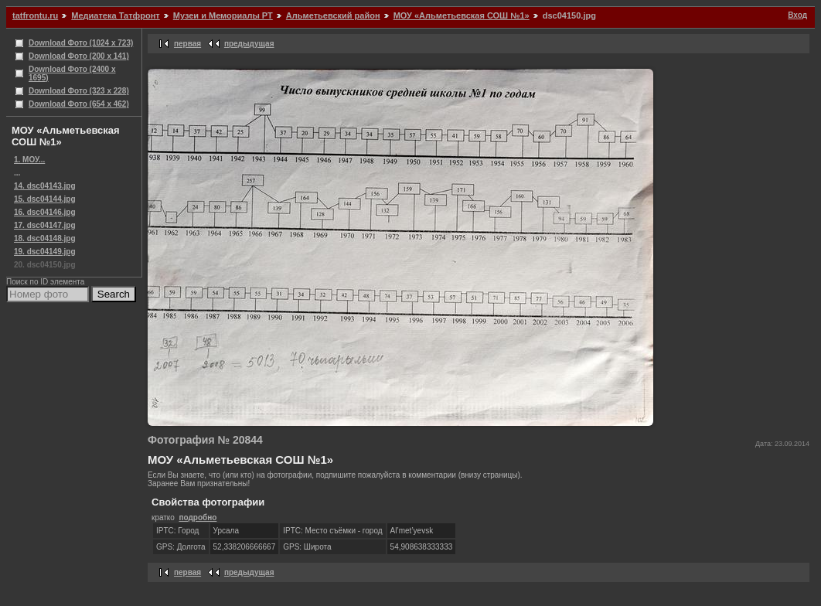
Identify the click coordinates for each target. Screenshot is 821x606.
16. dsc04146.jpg (45, 212)
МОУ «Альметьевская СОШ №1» (461, 15)
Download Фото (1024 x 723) (81, 43)
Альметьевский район (333, 15)
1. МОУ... (29, 159)
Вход (797, 15)
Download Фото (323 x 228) (79, 91)
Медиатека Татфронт (115, 15)
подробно (197, 517)
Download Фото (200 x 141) (79, 56)
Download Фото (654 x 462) (79, 104)
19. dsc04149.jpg (45, 251)
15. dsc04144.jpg (45, 199)
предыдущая (249, 43)
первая (187, 43)
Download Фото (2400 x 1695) (72, 73)
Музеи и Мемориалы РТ (223, 15)
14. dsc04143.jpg (45, 186)
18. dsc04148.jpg (45, 238)
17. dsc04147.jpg (45, 225)
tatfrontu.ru (35, 15)
